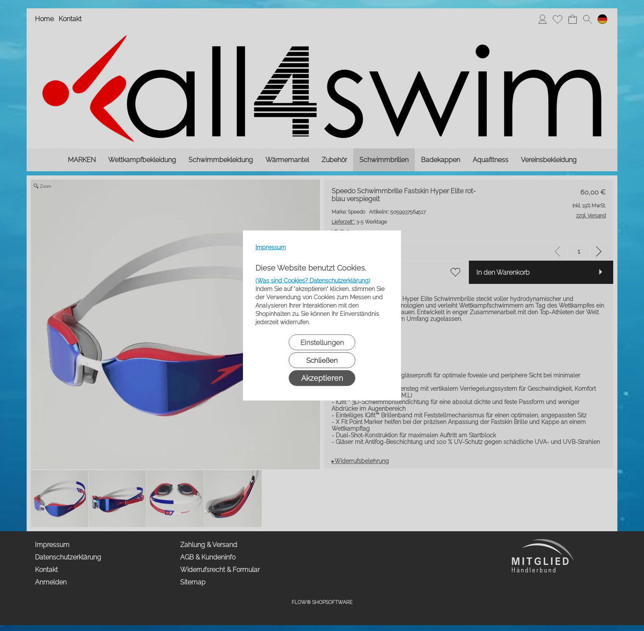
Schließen (322, 360)
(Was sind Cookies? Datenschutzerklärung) (312, 280)
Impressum (270, 247)
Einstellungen (322, 342)
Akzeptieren (322, 378)
